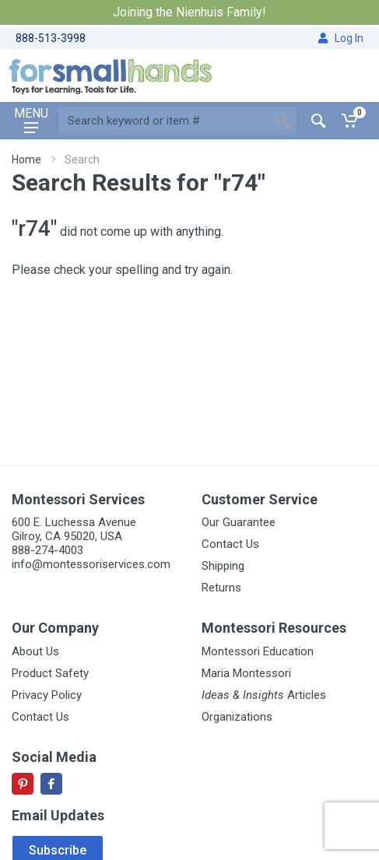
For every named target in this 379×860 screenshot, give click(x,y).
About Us (35, 651)
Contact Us (230, 544)
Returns (221, 588)
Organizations (237, 717)
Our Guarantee (238, 522)
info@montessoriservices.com (91, 564)
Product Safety (50, 673)
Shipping (223, 566)
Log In (340, 38)
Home (26, 159)
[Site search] (163, 121)
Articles (264, 695)
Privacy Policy (47, 695)
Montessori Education (258, 651)
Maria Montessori (246, 673)
